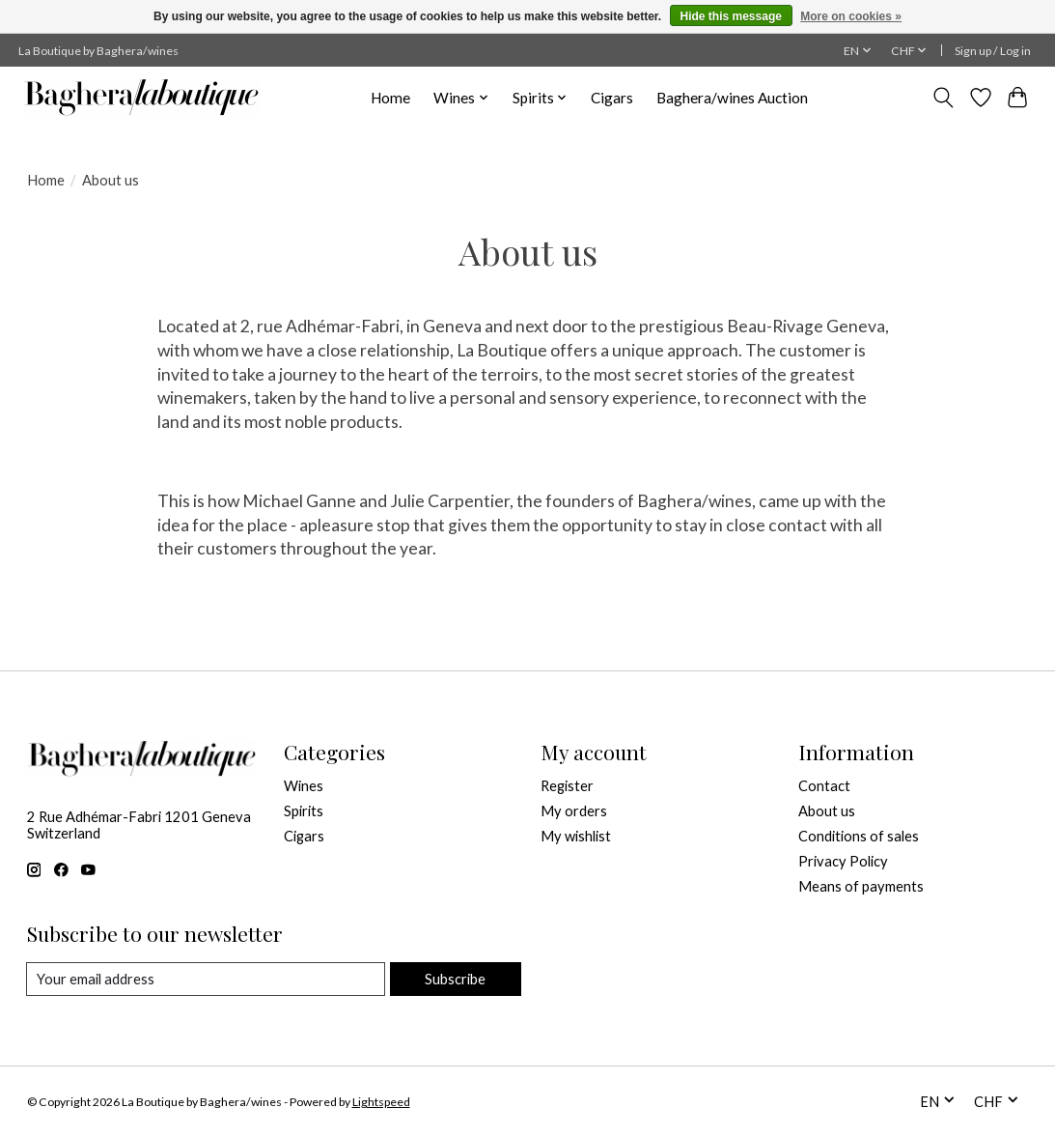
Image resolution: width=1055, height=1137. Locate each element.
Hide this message (731, 16)
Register (567, 786)
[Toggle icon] (943, 97)
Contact (824, 786)
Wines (303, 786)
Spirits (303, 811)
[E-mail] (206, 979)
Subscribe (455, 979)
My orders (574, 811)
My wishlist (576, 836)
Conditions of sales (858, 836)
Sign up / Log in (993, 50)
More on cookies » (851, 16)
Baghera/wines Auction (732, 97)
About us (826, 811)
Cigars (612, 97)
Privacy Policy (843, 861)
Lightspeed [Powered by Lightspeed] (381, 1101)
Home (390, 97)
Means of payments (861, 886)
